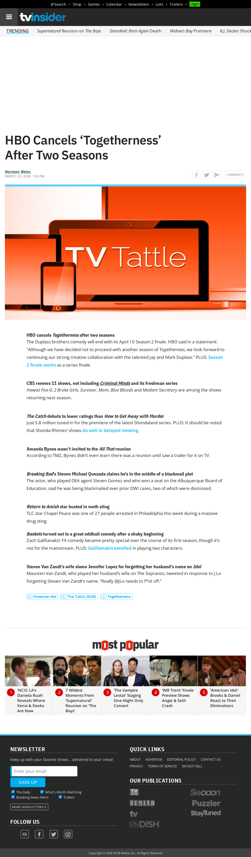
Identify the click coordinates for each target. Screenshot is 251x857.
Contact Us (211, 759)
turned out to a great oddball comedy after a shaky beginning (95, 534)
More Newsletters (28, 807)
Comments (235, 174)
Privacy (136, 766)
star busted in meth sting (68, 507)
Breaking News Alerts (32, 797)
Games (94, 4)
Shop (77, 4)
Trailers (176, 4)
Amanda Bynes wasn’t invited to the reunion (79, 449)
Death (135, 31)
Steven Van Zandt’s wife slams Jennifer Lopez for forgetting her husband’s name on (114, 567)
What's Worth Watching (63, 792)
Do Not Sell (192, 766)
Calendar (114, 4)
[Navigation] (9, 17)
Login (194, 4)
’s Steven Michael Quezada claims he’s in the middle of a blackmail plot (110, 474)
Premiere (191, 31)
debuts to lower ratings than (95, 416)
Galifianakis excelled (110, 548)
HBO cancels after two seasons (71, 335)
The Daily (23, 792)
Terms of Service (162, 766)
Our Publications (156, 780)
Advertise (153, 759)
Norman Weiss (18, 171)
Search (60, 4)
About (135, 759)
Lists (159, 4)
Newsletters (138, 4)
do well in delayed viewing (110, 430)
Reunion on (69, 31)
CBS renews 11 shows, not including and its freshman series (102, 383)
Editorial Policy (181, 759)
